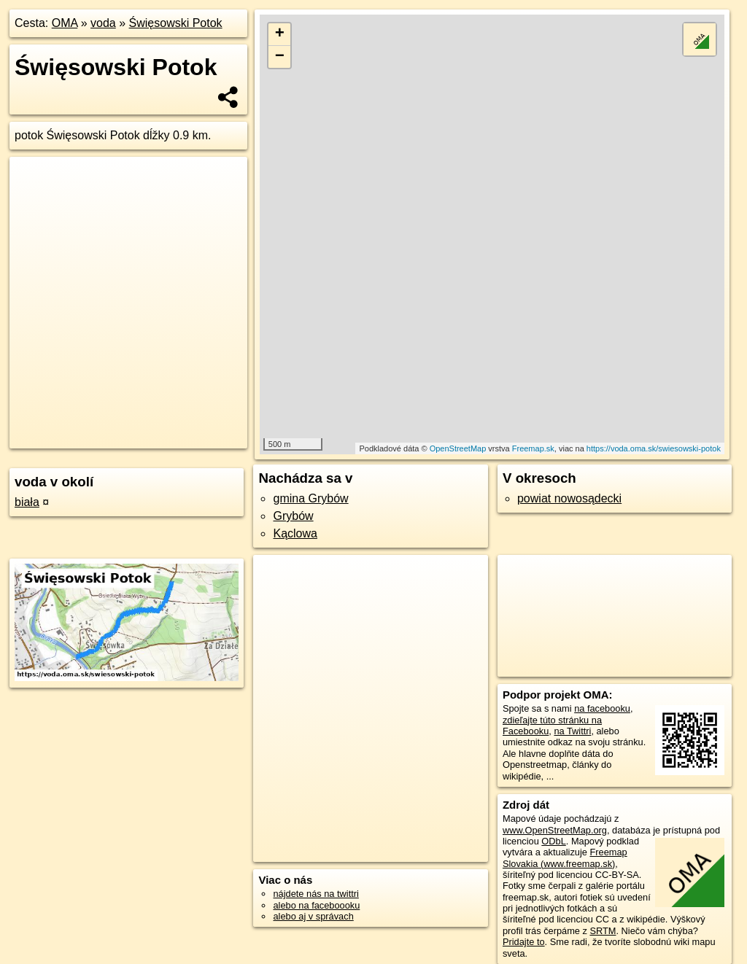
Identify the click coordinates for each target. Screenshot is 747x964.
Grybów (293, 516)
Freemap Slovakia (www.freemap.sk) (565, 857)
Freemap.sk (533, 448)
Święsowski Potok (175, 23)
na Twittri (572, 731)
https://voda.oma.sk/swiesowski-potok (654, 448)
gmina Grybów (310, 498)
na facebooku (602, 708)
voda (103, 23)
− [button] (280, 57)
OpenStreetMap (458, 448)
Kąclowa (295, 533)
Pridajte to (524, 941)
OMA (65, 23)
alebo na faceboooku (316, 905)
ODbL (553, 841)
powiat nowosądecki (569, 498)
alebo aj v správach (313, 916)
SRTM (602, 930)
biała (27, 502)
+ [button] (280, 34)
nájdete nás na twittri (315, 893)
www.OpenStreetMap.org (555, 830)
